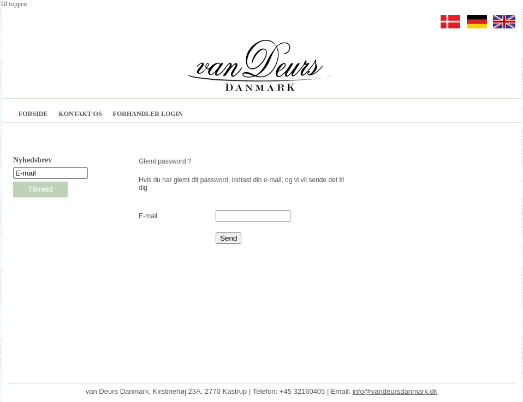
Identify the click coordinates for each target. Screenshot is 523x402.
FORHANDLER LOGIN (148, 114)
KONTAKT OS (80, 114)
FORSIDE (33, 114)
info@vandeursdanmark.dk (395, 391)
